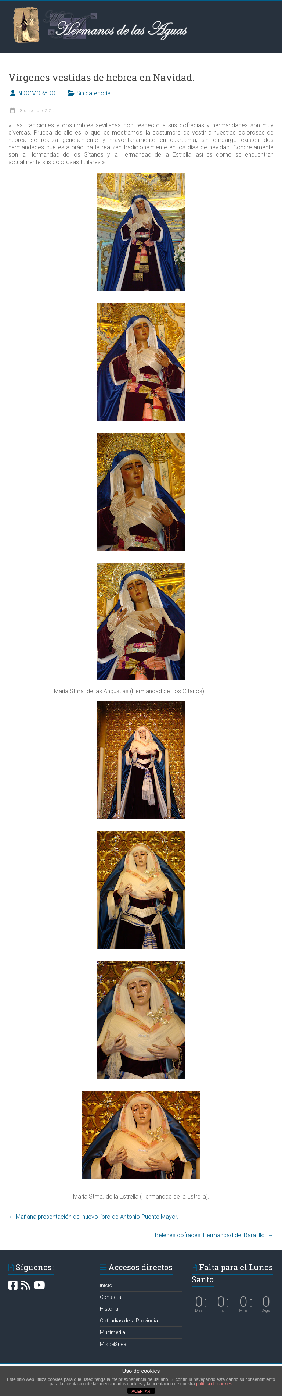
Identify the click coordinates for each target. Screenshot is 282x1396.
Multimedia (112, 1332)
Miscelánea (113, 1344)
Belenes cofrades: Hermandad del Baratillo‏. (214, 1235)
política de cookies (214, 1383)
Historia (109, 1309)
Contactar (111, 1297)
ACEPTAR (140, 1391)
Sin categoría (93, 93)
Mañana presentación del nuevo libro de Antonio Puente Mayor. (93, 1216)
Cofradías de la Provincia (129, 1321)
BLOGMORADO (36, 93)
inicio (106, 1285)
